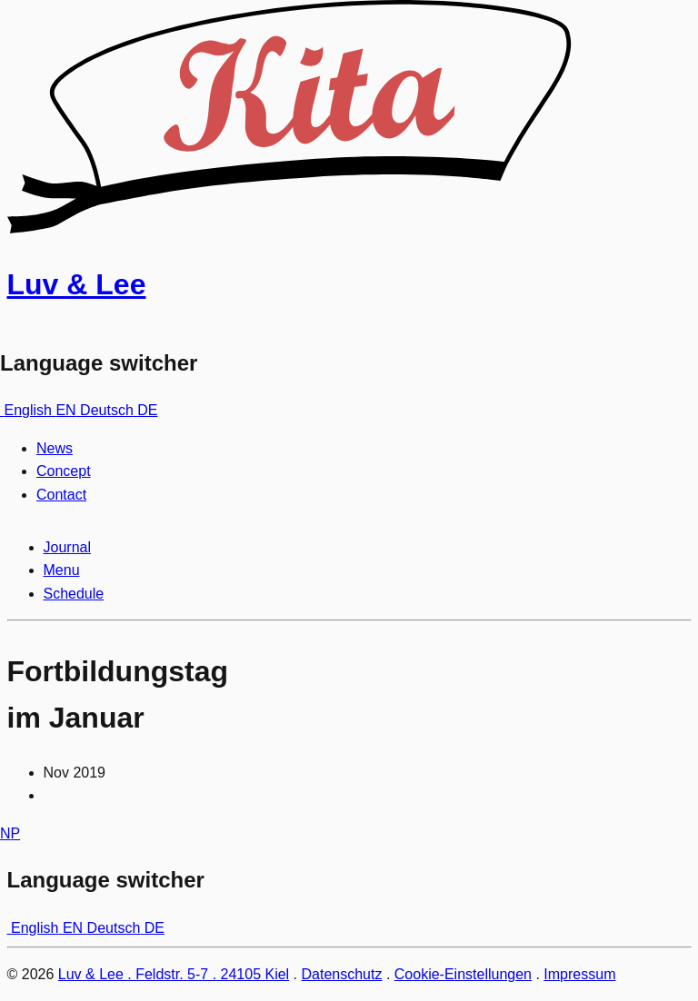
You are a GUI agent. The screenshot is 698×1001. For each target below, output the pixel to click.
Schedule (74, 593)
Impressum (579, 974)
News (54, 448)
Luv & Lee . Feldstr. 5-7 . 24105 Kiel (173, 974)
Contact (61, 494)
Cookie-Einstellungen (463, 974)
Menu (62, 570)
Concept (63, 471)
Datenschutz (342, 974)
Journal (67, 547)
